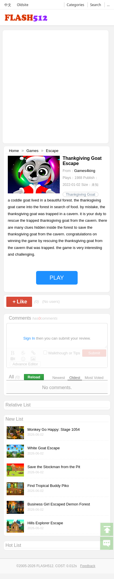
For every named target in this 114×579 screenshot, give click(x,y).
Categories (75, 4)
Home (14, 151)
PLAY (57, 277)
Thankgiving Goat (80, 194)
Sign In (29, 338)
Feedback (88, 566)
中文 (7, 4)
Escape (52, 151)
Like (19, 302)
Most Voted (94, 377)
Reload (34, 377)
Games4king (84, 170)
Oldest (74, 377)
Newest (58, 377)
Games (32, 151)
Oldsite (22, 4)
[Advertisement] (54, 86)
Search (95, 4)
